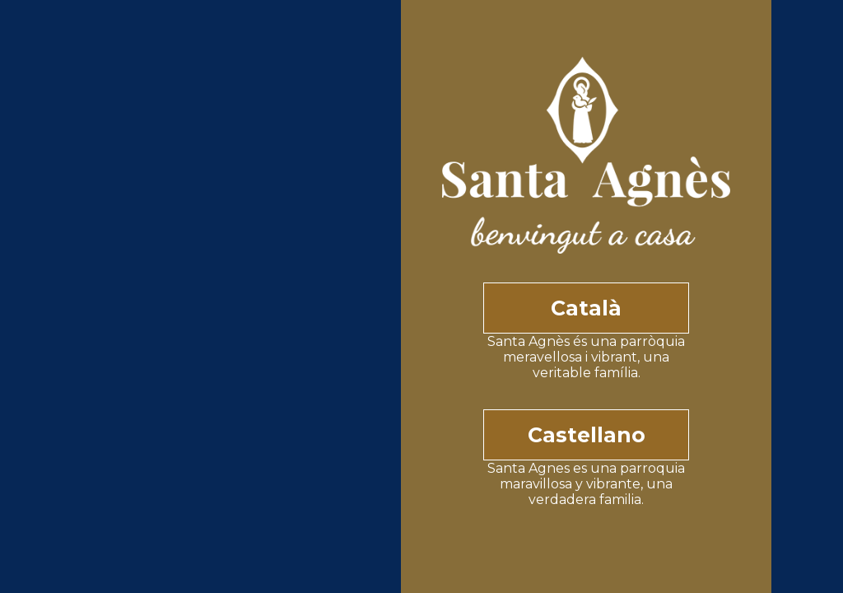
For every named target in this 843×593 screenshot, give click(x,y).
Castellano (586, 435)
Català (586, 308)
